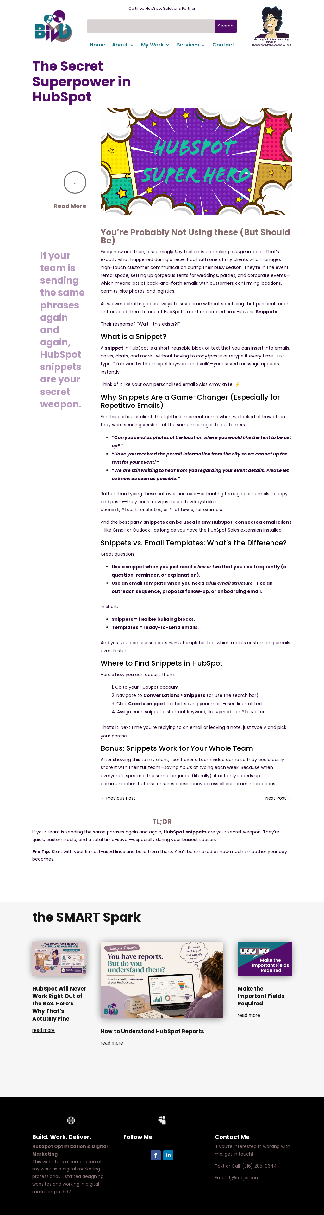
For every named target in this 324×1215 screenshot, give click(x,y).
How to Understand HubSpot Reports (152, 1031)
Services (188, 45)
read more (43, 1030)
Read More (70, 206)
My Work (152, 45)
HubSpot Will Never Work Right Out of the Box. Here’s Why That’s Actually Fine (59, 1004)
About (120, 45)
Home (97, 45)
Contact (223, 45)
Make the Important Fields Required (261, 996)
